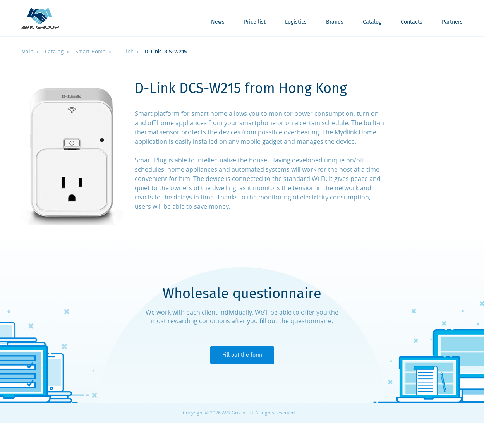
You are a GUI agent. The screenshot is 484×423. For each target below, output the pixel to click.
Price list (255, 22)
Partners (452, 22)
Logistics (296, 22)
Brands (334, 22)
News (218, 22)
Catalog (372, 22)
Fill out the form (242, 355)
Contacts (411, 22)
